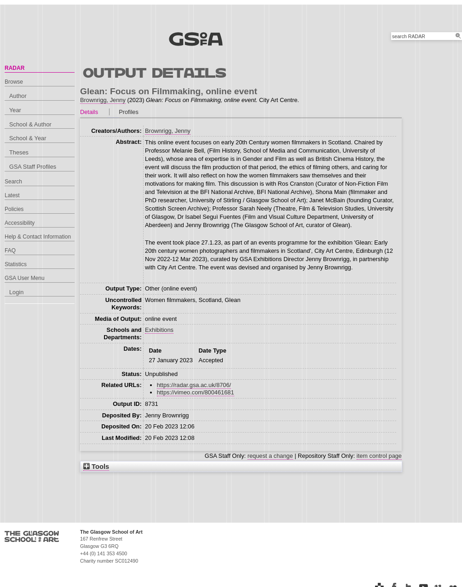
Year (15, 110)
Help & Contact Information (38, 237)
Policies (14, 209)
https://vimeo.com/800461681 (195, 392)
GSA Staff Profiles (32, 166)
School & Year (27, 138)
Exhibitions (159, 329)
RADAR (14, 68)
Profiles (129, 111)
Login (16, 292)
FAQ (10, 250)
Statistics (16, 264)
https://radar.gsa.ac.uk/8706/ (194, 385)
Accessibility (20, 223)
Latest (12, 195)
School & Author (30, 124)
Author (18, 95)
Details (89, 111)
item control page (379, 455)
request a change (270, 455)
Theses (19, 152)
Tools (96, 466)
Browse (14, 82)
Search (13, 181)
